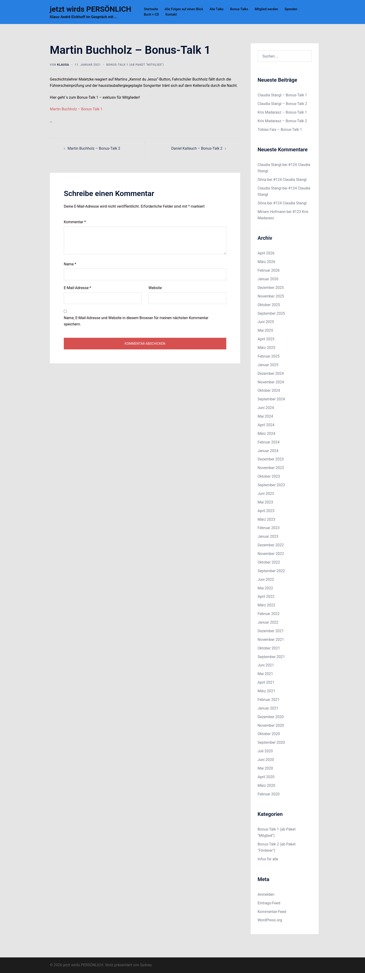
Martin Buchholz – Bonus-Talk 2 (94, 148)
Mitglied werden (266, 9)
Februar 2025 (269, 356)
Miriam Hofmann (272, 211)
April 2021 (266, 682)
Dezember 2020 (271, 717)
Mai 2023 (265, 502)
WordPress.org (270, 920)
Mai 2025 (265, 330)
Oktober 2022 (269, 562)
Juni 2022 (266, 579)
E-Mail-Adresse (77, 288)
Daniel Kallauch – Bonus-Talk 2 (197, 148)
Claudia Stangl (270, 164)
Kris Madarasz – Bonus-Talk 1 (282, 112)
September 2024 (271, 399)
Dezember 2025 (271, 287)
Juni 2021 (266, 665)
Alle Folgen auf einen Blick (184, 9)
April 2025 (266, 339)
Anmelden (266, 894)
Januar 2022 (268, 622)
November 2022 (271, 553)
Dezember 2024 (271, 373)
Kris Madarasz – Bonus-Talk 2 (282, 121)
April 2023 (266, 511)
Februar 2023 (269, 528)
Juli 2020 (265, 751)
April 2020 (266, 777)
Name (70, 264)
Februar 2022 (269, 614)
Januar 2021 (268, 708)
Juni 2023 (266, 493)
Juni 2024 (266, 407)
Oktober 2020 (269, 734)
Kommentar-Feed (272, 911)
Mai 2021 (265, 674)
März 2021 (266, 691)
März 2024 (266, 433)
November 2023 (271, 468)
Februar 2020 (269, 794)
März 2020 (266, 785)
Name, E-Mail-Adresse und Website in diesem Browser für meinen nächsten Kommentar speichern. (136, 321)
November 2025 (271, 296)
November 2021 (271, 639)
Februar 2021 (269, 699)
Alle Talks (216, 9)
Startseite (151, 9)
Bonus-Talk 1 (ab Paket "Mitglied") (135, 64)
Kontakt (171, 14)
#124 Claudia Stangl (289, 179)
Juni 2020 (266, 759)
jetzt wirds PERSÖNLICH (90, 9)
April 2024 (266, 425)
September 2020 (271, 742)
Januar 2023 (268, 536)
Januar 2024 (268, 451)
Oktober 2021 (269, 648)
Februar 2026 (269, 270)
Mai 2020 (265, 768)
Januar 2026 (268, 279)
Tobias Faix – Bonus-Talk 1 (280, 129)
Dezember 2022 (271, 545)
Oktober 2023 (269, 476)
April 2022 (266, 596)
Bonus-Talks (239, 9)
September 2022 (271, 571)
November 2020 (271, 725)
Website (155, 288)
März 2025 (266, 347)
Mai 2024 (265, 416)
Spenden (290, 9)
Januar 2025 (268, 365)
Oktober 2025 (269, 305)
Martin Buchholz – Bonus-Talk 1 (76, 109)
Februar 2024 (269, 442)
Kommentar (75, 222)
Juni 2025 (266, 322)
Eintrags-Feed (269, 903)
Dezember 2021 (271, 631)
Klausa (63, 64)
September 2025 (271, 313)
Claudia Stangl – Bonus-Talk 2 (282, 103)
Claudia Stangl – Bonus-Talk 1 (282, 95)
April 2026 (266, 253)
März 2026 (266, 262)
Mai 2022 (265, 588)
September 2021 (271, 657)
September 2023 (271, 485)
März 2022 (266, 605)
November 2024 (271, 382)
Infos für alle (268, 859)
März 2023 (266, 519)
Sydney (146, 965)
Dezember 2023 (271, 459)
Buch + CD (151, 14)
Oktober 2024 (269, 390)
